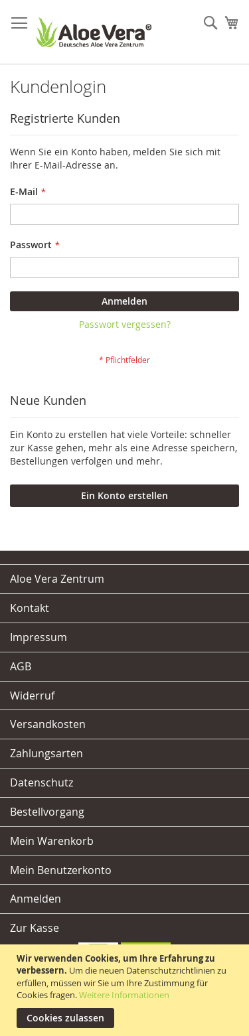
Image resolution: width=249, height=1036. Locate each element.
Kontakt (29, 608)
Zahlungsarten (46, 753)
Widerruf (32, 695)
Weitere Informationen (124, 995)
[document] (126, 990)
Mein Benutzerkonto (61, 870)
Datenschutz (41, 782)
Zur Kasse (34, 928)
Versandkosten (48, 724)
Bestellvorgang (47, 811)
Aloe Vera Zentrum (57, 578)
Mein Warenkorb (52, 841)
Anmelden (35, 898)
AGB (20, 666)
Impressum (38, 637)
